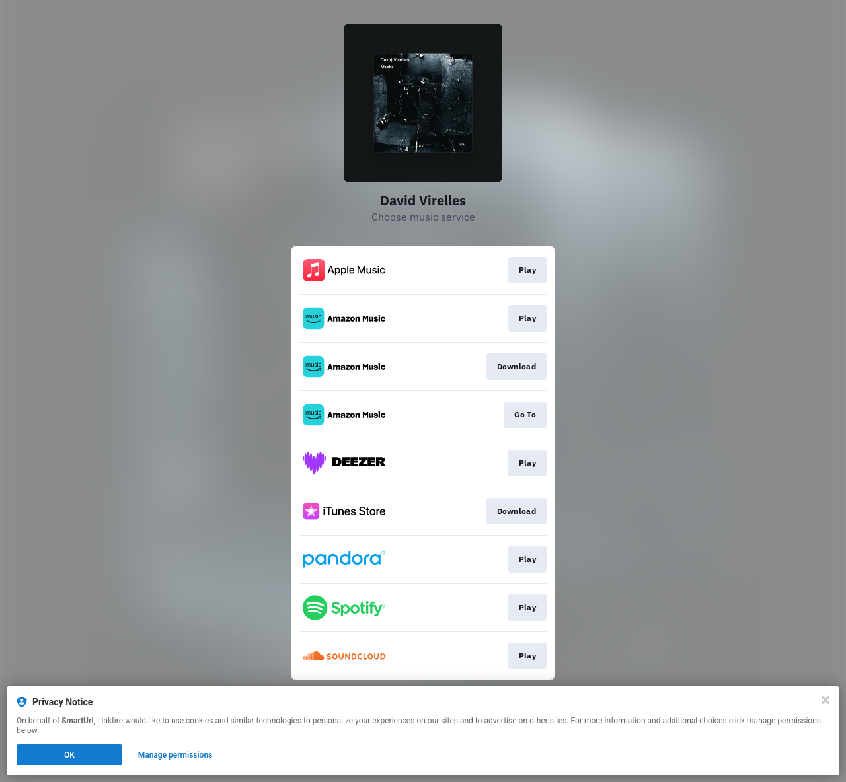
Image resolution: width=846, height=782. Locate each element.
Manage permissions (175, 755)
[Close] (825, 700)
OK (69, 755)
